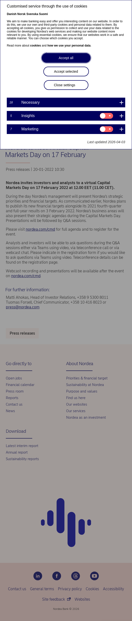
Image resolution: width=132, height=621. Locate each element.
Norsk (21, 14)
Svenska (32, 14)
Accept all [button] (66, 58)
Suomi (43, 14)
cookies (35, 45)
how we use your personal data (69, 45)
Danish (11, 14)
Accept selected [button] (66, 71)
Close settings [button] (64, 85)
